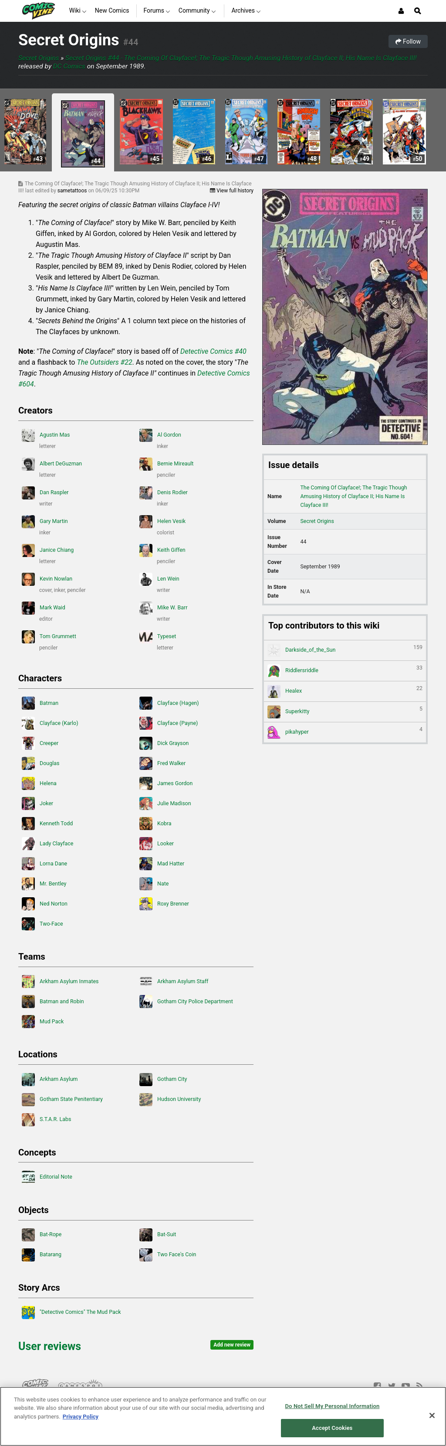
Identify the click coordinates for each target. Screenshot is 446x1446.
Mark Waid (43, 608)
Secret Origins (68, 40)
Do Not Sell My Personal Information (332, 1406)
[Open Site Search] (418, 11)
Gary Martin (45, 521)
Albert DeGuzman (52, 464)
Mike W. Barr (163, 608)
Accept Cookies (332, 1428)
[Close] (432, 1415)
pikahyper (344, 732)
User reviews (49, 1346)
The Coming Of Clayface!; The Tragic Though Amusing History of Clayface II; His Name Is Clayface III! (353, 496)
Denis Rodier (163, 492)
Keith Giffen (162, 550)
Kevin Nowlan (47, 579)
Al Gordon (160, 435)
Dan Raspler (45, 492)
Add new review (231, 1345)
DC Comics (69, 66)
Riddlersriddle (344, 670)
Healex (344, 691)
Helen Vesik (162, 521)
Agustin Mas (46, 435)
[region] (223, 1416)
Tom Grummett (49, 636)
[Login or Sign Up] (401, 11)
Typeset (157, 636)
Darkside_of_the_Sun (344, 650)
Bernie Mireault (166, 464)
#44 (131, 42)
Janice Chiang (48, 550)
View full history (231, 191)
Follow (408, 41)
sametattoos (72, 191)
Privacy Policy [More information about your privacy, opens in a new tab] (80, 1416)
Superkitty (344, 711)
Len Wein (159, 579)
